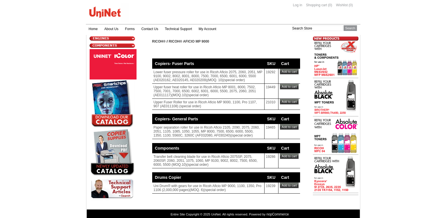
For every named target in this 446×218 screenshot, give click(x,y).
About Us (111, 29)
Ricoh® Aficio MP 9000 (189, 41)
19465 (270, 127)
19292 (270, 72)
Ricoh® (159, 41)
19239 (270, 186)
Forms (130, 29)
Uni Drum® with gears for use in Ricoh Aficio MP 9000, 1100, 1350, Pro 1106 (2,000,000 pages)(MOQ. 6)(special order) (207, 188)
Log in (297, 5)
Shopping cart (316, 5)
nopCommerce (278, 214)
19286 (270, 157)
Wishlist (342, 5)
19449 (270, 87)
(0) (330, 5)
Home (93, 29)
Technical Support (178, 29)
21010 (270, 102)
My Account (207, 29)
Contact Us (149, 29)
